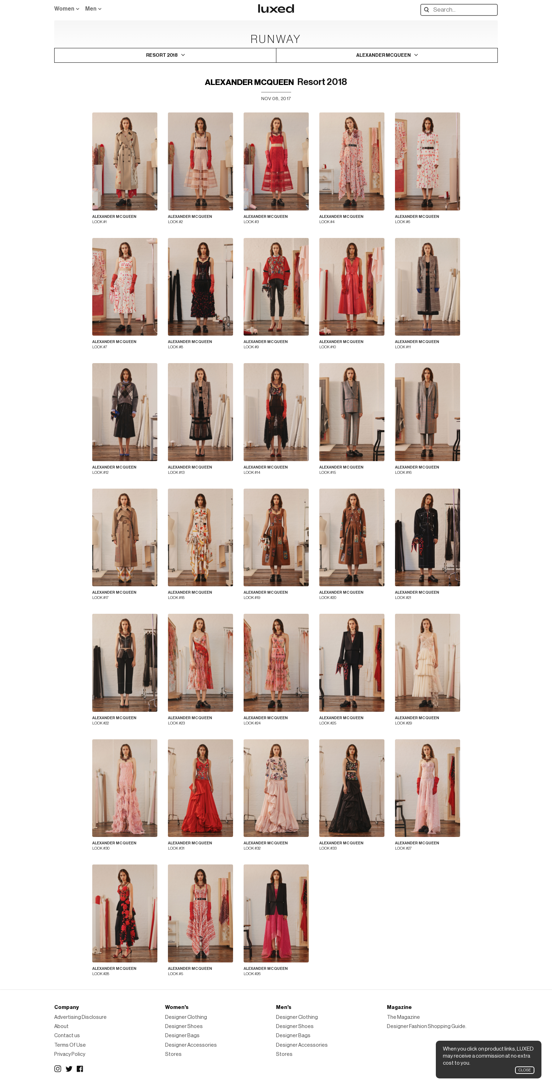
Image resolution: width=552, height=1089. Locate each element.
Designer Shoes (184, 1026)
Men (90, 9)
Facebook (80, 1068)
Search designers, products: (428, 9)
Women (64, 9)
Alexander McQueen (249, 82)
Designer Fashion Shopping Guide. (426, 1026)
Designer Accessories (191, 1045)
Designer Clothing (186, 1017)
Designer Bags (182, 1035)
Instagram (57, 1068)
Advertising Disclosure (80, 1017)
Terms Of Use (70, 1045)
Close (525, 1070)
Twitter (69, 1068)
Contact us (67, 1035)
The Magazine (403, 1017)
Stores (173, 1054)
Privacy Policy (69, 1054)
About (61, 1026)
